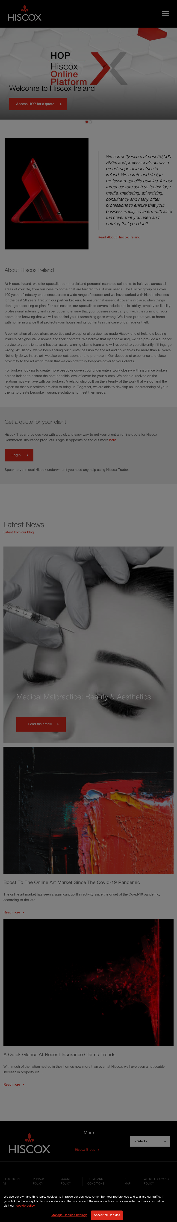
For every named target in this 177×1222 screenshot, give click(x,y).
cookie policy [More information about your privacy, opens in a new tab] (25, 1209)
